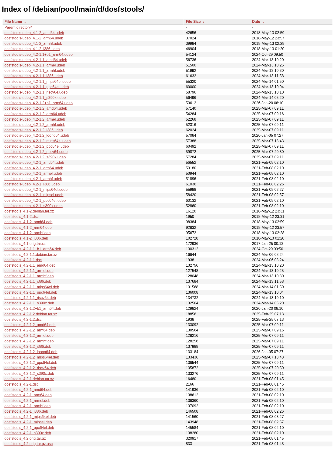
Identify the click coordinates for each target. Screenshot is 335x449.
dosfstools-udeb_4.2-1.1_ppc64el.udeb (36, 87)
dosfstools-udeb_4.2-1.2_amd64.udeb (35, 108)
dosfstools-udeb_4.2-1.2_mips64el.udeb (37, 141)
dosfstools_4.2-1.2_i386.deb (27, 346)
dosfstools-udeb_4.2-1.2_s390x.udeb (35, 157)
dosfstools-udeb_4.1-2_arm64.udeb (33, 38)
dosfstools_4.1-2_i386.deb (26, 238)
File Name (13, 22)
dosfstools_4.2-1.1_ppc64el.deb (30, 292)
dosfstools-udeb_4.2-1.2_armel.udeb (34, 119)
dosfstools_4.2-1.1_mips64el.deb (31, 287)
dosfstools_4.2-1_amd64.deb (28, 390)
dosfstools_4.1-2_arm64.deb (28, 228)
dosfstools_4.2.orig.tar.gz (25, 438)
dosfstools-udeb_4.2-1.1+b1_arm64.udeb (38, 54)
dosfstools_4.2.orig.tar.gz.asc (28, 444)
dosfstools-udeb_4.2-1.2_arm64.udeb (35, 114)
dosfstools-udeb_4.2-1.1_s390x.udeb (35, 98)
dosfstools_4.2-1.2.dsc (23, 319)
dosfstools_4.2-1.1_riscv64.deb (30, 298)
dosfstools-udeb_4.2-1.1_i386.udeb (33, 76)
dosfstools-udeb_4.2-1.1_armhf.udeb (34, 71)
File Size (193, 22)
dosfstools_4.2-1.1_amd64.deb (30, 265)
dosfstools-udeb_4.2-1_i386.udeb (32, 184)
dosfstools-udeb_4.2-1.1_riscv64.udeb (35, 92)
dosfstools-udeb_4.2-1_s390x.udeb (33, 206)
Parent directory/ (18, 27)
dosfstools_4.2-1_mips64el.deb (30, 417)
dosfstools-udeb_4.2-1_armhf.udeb (33, 179)
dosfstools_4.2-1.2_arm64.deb (29, 330)
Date (256, 22)
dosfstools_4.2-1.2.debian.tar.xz (30, 314)
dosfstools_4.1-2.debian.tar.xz (29, 211)
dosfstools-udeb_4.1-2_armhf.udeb (33, 43)
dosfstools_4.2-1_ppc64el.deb (29, 428)
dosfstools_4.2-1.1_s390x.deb (29, 303)
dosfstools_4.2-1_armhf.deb (27, 406)
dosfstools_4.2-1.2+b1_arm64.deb (32, 308)
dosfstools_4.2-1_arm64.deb (28, 395)
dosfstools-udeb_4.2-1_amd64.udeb (34, 162)
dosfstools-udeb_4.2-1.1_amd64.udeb (35, 60)
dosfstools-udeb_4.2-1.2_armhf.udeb (34, 125)
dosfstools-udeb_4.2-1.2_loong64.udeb (36, 135)
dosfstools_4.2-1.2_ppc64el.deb (30, 363)
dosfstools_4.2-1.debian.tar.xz (29, 379)
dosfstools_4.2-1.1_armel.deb (29, 271)
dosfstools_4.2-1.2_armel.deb (29, 336)
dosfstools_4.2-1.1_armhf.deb (29, 276)
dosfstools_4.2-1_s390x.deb (27, 433)
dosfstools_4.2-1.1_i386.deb (27, 281)
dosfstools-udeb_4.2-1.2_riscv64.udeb (35, 152)
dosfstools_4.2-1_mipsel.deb (28, 422)
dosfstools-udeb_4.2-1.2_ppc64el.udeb (36, 146)
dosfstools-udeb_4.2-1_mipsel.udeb (34, 195)
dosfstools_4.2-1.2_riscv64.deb (30, 368)
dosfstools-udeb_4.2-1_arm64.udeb (33, 168)
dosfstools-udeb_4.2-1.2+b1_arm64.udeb (38, 103)
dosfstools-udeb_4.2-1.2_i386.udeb (33, 130)
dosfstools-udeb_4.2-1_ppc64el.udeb (35, 200)
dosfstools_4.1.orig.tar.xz (25, 244)
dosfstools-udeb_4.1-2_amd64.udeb (34, 33)
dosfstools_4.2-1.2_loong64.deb (30, 352)
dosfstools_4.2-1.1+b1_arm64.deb (32, 249)
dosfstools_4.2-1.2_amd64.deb (30, 325)
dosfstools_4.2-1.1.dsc (23, 260)
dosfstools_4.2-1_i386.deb (26, 411)
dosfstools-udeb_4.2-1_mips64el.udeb (35, 189)
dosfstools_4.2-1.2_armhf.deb (29, 341)
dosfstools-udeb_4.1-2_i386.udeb (32, 49)
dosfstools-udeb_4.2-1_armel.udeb (33, 173)
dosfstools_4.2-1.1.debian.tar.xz (30, 255)
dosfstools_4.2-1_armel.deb (27, 401)
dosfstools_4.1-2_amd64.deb (28, 222)
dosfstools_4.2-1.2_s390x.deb (29, 374)
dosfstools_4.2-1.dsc (21, 384)
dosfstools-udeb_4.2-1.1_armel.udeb (34, 65)
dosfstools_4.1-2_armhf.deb (27, 233)
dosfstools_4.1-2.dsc (21, 217)
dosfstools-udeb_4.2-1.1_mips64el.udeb (37, 82)
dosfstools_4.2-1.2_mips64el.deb (31, 357)
